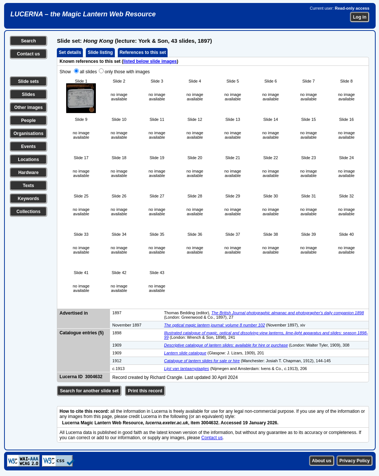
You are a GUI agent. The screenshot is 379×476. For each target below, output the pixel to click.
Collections (28, 211)
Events (28, 146)
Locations (28, 159)
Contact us (28, 54)
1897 (116, 313)
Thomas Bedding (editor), (187, 313)
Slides (28, 94)
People (28, 120)
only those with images (127, 71)
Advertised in (73, 313)
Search (28, 41)
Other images (28, 107)
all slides (88, 71)
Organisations (28, 133)
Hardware (28, 172)
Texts (28, 185)
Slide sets (28, 81)
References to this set (143, 52)
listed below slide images (150, 61)
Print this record (145, 390)
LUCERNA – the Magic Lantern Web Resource (83, 14)
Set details (70, 52)
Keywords (28, 198)
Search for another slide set (89, 390)
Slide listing (100, 52)
